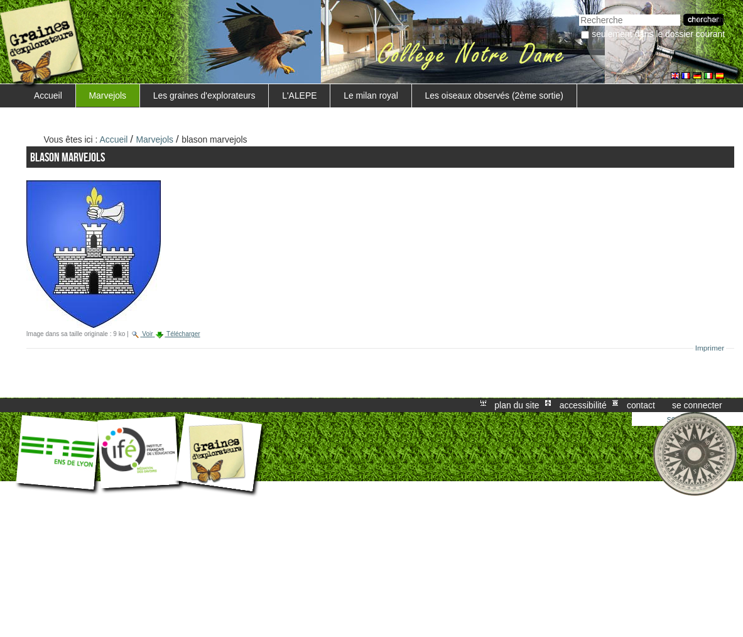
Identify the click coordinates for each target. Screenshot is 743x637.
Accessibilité (583, 405)
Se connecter (697, 405)
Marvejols (108, 95)
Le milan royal (371, 95)
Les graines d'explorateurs (204, 95)
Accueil (48, 95)
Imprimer (710, 348)
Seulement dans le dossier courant (658, 34)
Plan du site (516, 405)
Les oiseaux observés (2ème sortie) (494, 95)
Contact (641, 405)
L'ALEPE (299, 95)
